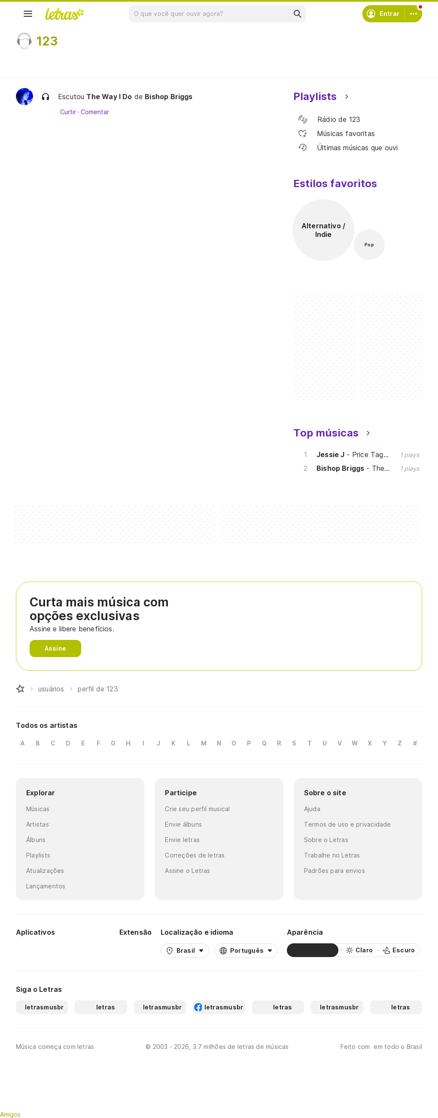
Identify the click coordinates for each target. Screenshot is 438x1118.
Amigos (10, 1114)
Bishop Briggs (168, 96)
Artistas (37, 824)
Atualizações (45, 870)
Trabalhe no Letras (332, 855)
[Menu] (28, 13)
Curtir (68, 112)
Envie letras (182, 839)
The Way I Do (109, 96)
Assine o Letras (187, 870)
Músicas (38, 808)
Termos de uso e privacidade (347, 824)
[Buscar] (297, 13)
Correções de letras (195, 855)
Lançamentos (45, 886)
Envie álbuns (183, 824)
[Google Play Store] (39, 950)
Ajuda (312, 808)
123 (47, 41)
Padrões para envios (334, 870)
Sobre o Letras (326, 839)
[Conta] (413, 13)
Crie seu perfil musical (197, 808)
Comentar (95, 112)
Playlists (38, 855)
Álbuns (36, 839)
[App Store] (89, 950)
